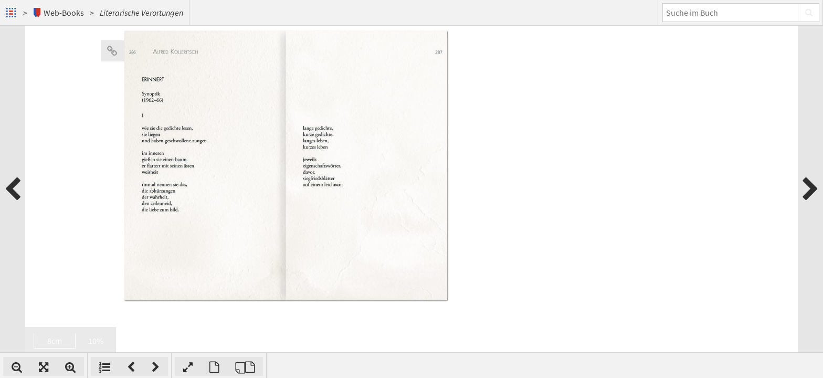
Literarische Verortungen (141, 12)
